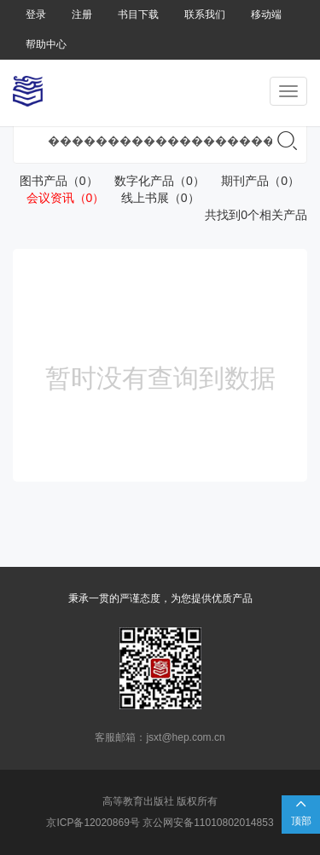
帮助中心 (46, 44)
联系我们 (204, 14)
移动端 (266, 14)
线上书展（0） (153, 198)
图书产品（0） (55, 181)
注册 (82, 14)
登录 (36, 14)
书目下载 (138, 14)
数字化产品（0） (152, 181)
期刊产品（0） (254, 181)
